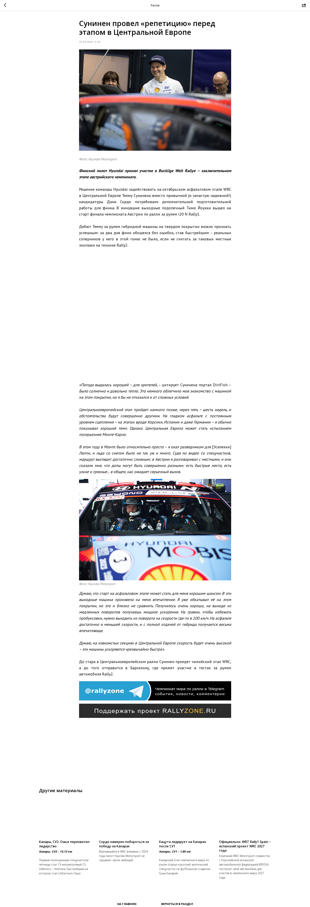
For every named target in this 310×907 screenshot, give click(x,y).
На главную (126, 903)
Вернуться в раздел (177, 903)
